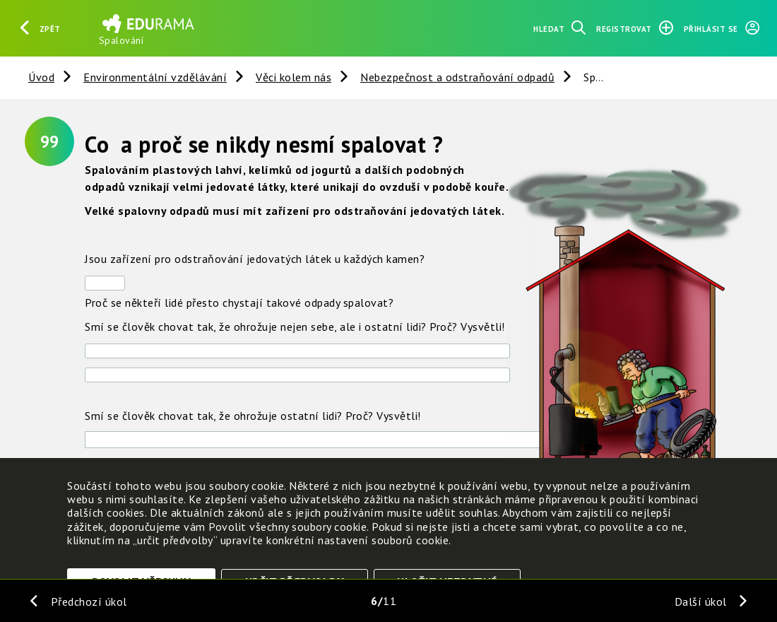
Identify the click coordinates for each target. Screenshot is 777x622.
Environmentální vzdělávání (155, 77)
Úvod (41, 77)
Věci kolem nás (293, 77)
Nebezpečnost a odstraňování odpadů (457, 77)
